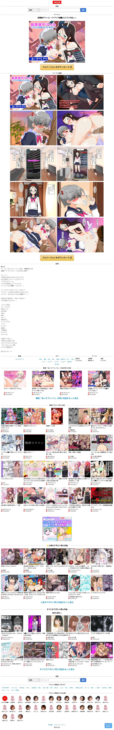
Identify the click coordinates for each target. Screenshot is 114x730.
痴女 (92, 687)
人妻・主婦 (45, 687)
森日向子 (59, 708)
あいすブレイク (20, 359)
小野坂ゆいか (74, 708)
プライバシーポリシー (60, 725)
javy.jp (57, 2)
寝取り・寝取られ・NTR (62, 359)
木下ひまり (59, 699)
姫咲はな (28, 708)
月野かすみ (43, 708)
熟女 (51, 687)
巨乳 (53, 359)
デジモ (3, 690)
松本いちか (90, 699)
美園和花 (66, 699)
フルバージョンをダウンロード (57, 67)
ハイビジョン (14, 687)
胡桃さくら (105, 708)
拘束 (40, 359)
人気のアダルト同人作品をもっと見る (57, 602)
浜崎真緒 (82, 708)
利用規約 (50, 725)
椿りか (51, 699)
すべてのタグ (5, 687)
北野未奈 (66, 708)
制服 (45, 359)
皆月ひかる (98, 699)
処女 (49, 359)
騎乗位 (71, 687)
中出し (73, 359)
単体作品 (22, 687)
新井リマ (97, 708)
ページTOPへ (108, 725)
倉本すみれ (105, 699)
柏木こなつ (5, 708)
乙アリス (35, 708)
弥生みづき (36, 699)
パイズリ (56, 361)
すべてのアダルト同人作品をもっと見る (57, 669)
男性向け (69, 361)
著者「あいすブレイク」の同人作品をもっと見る (57, 398)
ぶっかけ (50, 361)
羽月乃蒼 (51, 708)
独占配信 (34, 687)
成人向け (57, 364)
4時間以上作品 (79, 687)
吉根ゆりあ (90, 708)
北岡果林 (12, 699)
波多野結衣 (28, 699)
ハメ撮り (97, 687)
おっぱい (63, 361)
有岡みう (12, 717)
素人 (66, 687)
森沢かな (74, 699)
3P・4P (87, 687)
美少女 (56, 687)
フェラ (44, 361)
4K (8, 690)
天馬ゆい (43, 699)
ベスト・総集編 (15, 690)
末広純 (20, 708)
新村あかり (12, 708)
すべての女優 (4, 699)
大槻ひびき (5, 717)
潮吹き (110, 687)
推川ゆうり (20, 717)
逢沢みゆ (20, 699)
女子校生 (104, 687)
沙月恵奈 (82, 699)
